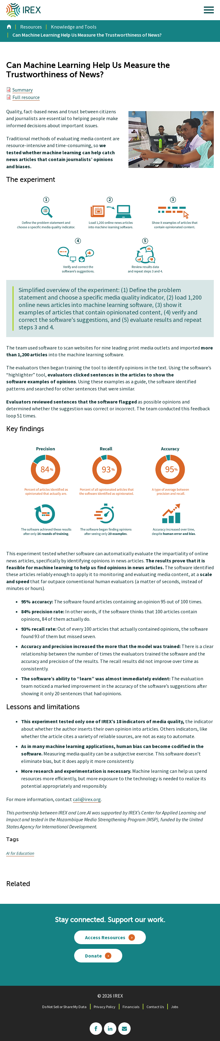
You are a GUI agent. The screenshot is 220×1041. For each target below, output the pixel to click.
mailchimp (124, 1028)
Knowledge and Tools (74, 26)
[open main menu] (209, 11)
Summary (22, 90)
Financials (131, 1006)
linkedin (110, 1028)
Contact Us (155, 1006)
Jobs (174, 1006)
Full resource (26, 97)
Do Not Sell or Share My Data (64, 1006)
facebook (96, 1028)
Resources (31, 26)
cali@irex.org (87, 799)
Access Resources (105, 937)
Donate (93, 956)
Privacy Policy (104, 1006)
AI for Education (20, 853)
